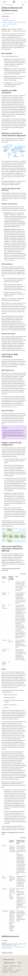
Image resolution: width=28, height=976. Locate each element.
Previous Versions (13, 966)
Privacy (10, 968)
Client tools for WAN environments (10, 24)
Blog (19, 966)
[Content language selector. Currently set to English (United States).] (9, 960)
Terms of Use (18, 970)
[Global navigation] (1, 2)
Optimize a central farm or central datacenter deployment (14, 22)
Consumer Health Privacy (8, 970)
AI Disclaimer (5, 966)
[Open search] (22, 2)
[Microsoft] (14, 2)
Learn (3, 4)
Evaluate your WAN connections (9, 20)
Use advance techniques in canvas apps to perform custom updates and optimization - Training (14, 944)
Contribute (5, 968)
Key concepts (5, 18)
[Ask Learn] (23, 5)
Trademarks (5, 972)
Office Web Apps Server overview (9, 406)
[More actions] (25, 5)
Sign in (25, 1)
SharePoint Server (8, 4)
